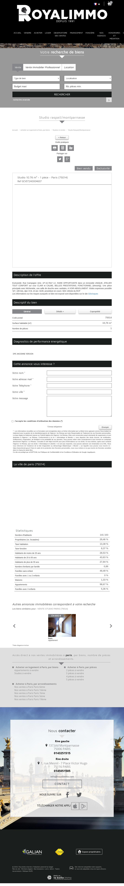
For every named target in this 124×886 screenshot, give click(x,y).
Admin (52, 869)
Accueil (17, 33)
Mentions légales (27, 869)
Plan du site (16, 869)
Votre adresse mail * (22, 379)
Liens (47, 869)
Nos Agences (101, 34)
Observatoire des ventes (60, 34)
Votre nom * (18, 373)
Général (27, 311)
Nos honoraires (39, 869)
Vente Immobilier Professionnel (42, 67)
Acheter (38, 33)
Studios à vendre (59, 130)
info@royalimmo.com (62, 776)
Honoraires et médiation (114, 36)
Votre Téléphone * (21, 385)
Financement (76, 33)
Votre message (20, 398)
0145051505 (62, 771)
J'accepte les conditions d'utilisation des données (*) (39, 421)
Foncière (90, 33)
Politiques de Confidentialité (50, 452)
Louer (48, 33)
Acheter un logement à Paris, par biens (35, 130)
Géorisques (93, 294)
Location (69, 67)
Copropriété (95, 311)
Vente (17, 67)
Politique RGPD (28, 871)
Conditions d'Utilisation (71, 452)
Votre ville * (18, 392)
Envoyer (105, 427)
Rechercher (62, 94)
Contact (62, 783)
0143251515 (62, 753)
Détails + (60, 311)
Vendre (27, 33)
